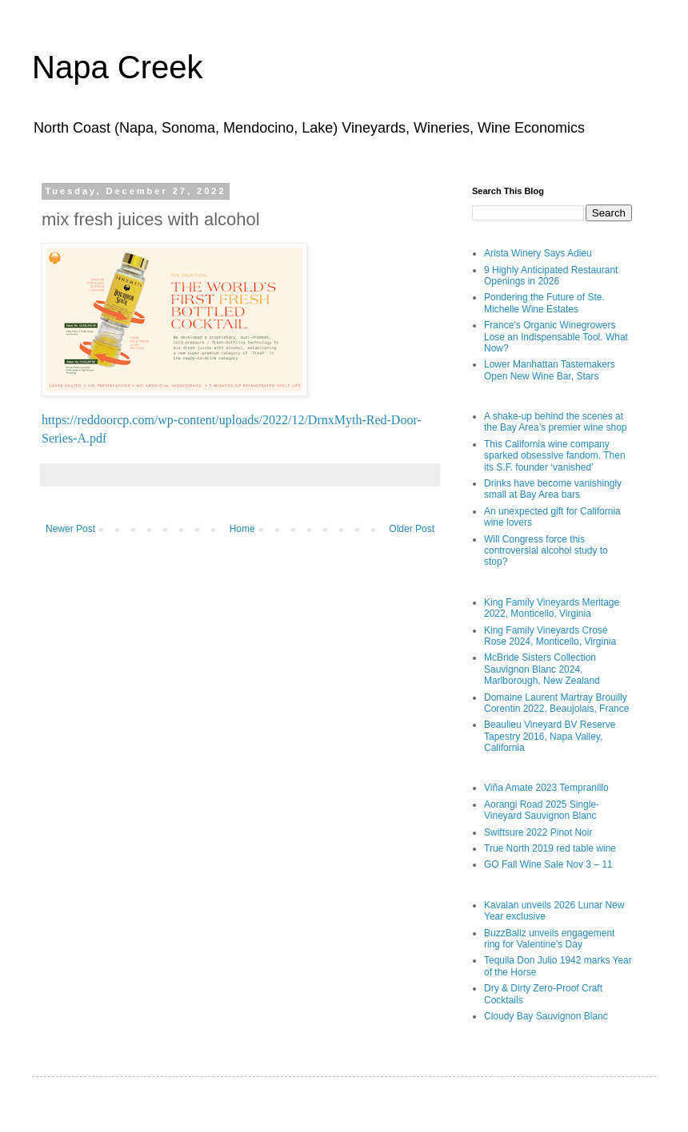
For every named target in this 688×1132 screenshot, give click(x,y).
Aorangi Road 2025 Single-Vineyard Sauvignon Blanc (541, 810)
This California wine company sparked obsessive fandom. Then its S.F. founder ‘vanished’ (555, 456)
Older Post (411, 528)
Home (242, 528)
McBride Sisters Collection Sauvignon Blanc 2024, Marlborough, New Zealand (542, 669)
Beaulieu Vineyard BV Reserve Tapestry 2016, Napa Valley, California (550, 736)
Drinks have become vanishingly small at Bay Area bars (553, 489)
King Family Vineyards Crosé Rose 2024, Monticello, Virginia (550, 636)
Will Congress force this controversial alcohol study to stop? (546, 551)
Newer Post (70, 528)
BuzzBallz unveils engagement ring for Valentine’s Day (549, 938)
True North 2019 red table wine (550, 848)
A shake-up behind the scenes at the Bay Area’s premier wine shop (555, 422)
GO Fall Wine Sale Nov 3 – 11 (548, 864)
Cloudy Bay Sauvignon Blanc (546, 1016)
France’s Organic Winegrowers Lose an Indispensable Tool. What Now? (556, 337)
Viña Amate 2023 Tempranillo (546, 787)
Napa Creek (117, 67)
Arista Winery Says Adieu (538, 253)
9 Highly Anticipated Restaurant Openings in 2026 (551, 275)
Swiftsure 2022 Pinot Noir (538, 832)
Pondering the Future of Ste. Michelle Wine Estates (544, 303)
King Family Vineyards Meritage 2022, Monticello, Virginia (551, 608)
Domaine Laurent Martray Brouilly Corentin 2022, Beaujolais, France (556, 703)
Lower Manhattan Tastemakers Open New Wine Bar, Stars (549, 370)
